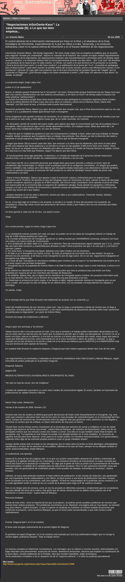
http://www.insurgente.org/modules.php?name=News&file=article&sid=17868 (38, 564)
